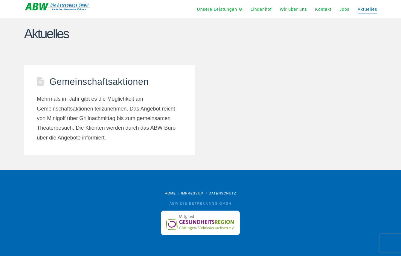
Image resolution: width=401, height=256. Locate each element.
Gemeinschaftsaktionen (99, 81)
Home (170, 193)
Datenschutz (222, 193)
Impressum (192, 193)
